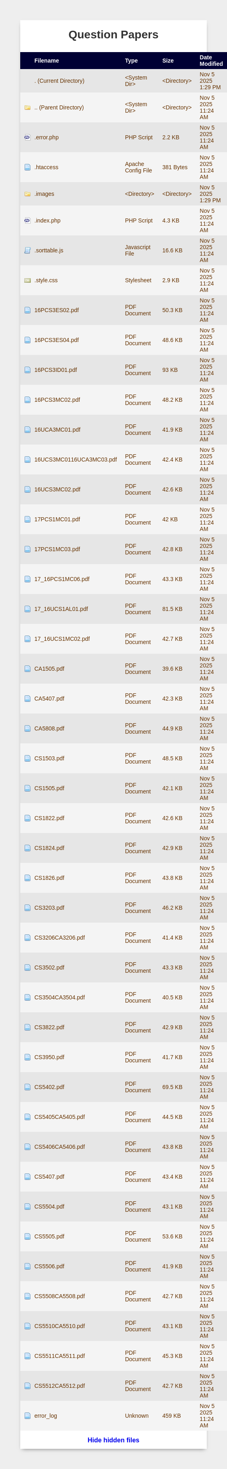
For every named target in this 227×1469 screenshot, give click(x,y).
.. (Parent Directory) (59, 107)
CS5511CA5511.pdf (59, 1356)
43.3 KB (172, 579)
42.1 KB (172, 788)
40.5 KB (172, 997)
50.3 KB (172, 310)
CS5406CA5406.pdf (59, 1147)
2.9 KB (170, 280)
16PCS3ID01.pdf (55, 370)
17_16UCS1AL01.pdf (61, 609)
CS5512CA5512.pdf (59, 1386)
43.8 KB (172, 878)
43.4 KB (172, 1176)
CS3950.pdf (49, 1057)
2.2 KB (170, 137)
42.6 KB (172, 489)
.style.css (46, 280)
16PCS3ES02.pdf (56, 310)
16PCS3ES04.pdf (56, 340)
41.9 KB (172, 429)
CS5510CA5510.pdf (59, 1326)
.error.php (46, 137)
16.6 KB (172, 250)
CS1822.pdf (49, 818)
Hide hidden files (113, 1440)
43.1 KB (172, 1206)
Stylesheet (138, 280)
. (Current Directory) (59, 81)
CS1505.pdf (49, 788)
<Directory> (176, 81)
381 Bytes (174, 167)
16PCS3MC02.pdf (57, 400)
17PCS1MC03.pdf (57, 549)
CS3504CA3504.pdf (59, 997)
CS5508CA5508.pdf (59, 1296)
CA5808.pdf (49, 728)
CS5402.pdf (49, 1087)
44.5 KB (172, 1117)
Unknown (137, 1415)
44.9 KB (172, 728)
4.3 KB (170, 220)
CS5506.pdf (49, 1266)
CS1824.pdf (49, 848)
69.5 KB (172, 1087)
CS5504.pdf (49, 1206)
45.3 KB (172, 1356)
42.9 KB (172, 848)
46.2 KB (172, 907)
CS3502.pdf (49, 967)
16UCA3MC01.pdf (57, 429)
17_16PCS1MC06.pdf (61, 579)
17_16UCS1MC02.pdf (62, 639)
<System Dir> (136, 80)
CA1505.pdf (49, 668)
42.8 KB (172, 549)
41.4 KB (172, 937)
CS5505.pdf (49, 1236)
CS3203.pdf (49, 907)
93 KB (170, 370)
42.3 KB (172, 698)
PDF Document (138, 310)
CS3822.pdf (49, 1027)
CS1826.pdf (49, 878)
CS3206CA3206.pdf (59, 937)
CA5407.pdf (49, 698)
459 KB (171, 1415)
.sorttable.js (49, 250)
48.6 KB (172, 340)
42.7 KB (172, 639)
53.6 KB (172, 1236)
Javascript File (138, 250)
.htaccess (46, 167)
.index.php (47, 220)
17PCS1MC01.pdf (57, 519)
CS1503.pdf (49, 758)
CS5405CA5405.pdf (59, 1117)
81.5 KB (172, 609)
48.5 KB (172, 758)
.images (44, 194)
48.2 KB (172, 400)
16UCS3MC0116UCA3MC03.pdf (75, 459)
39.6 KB (172, 668)
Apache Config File (138, 167)
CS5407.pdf (49, 1176)
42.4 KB (172, 459)
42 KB (170, 519)
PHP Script (139, 137)
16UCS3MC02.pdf (57, 489)
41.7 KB (172, 1057)
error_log (45, 1415)
